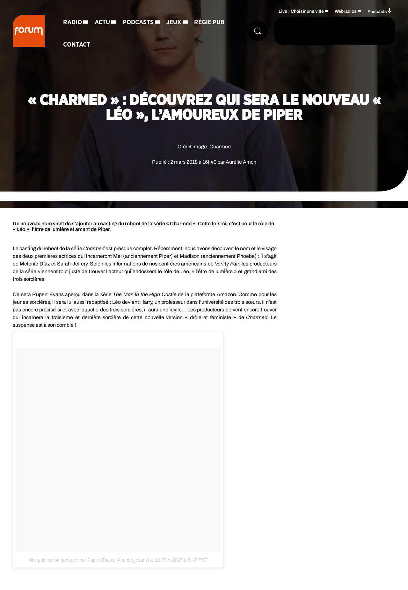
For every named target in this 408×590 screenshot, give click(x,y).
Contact (76, 44)
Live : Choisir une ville (301, 11)
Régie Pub (209, 22)
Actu (102, 22)
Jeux (173, 22)
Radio (72, 22)
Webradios (346, 11)
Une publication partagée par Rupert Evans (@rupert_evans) (89, 560)
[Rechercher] (257, 31)
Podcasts (138, 22)
